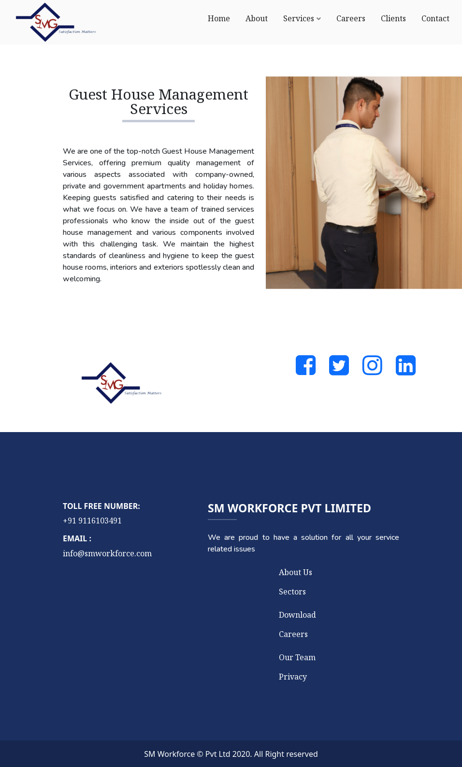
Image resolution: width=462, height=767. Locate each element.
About (256, 18)
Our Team (297, 657)
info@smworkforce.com (107, 553)
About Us (295, 572)
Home (219, 18)
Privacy (293, 676)
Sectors (292, 591)
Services (298, 18)
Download (297, 614)
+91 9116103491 (92, 520)
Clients (393, 18)
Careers (350, 18)
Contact (435, 18)
